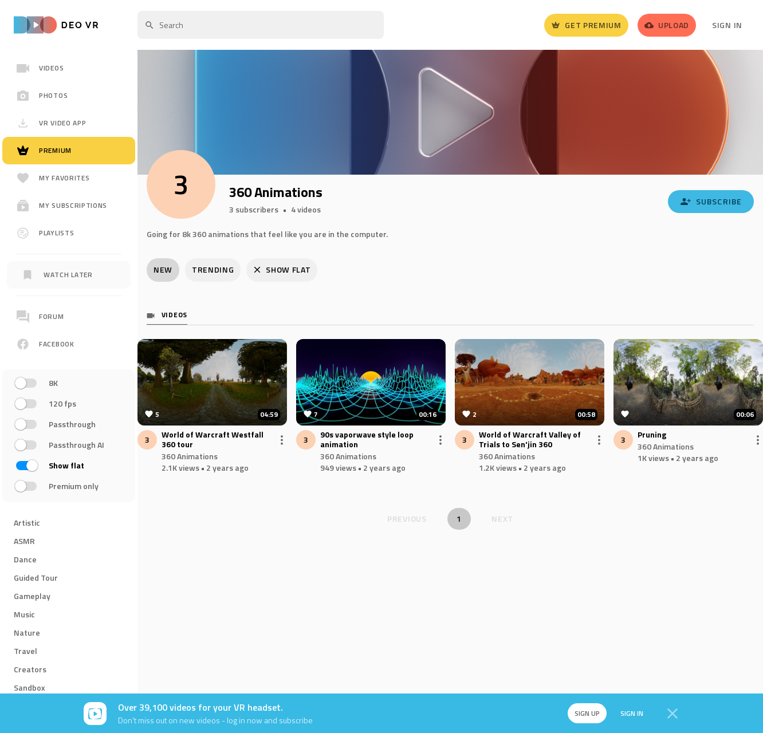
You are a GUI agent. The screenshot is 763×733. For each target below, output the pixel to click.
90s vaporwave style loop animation (367, 440)
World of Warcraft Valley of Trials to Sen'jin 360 (530, 440)
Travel (25, 651)
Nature (27, 632)
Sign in (631, 713)
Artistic (27, 523)
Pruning (652, 435)
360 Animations (190, 456)
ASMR (24, 541)
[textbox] (260, 25)
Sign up (586, 713)
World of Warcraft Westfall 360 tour (212, 440)
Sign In (727, 25)
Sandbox (29, 687)
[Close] (672, 713)
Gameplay (32, 596)
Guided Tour (36, 578)
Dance (25, 559)
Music (24, 614)
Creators (30, 669)
